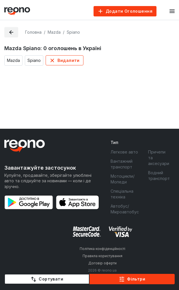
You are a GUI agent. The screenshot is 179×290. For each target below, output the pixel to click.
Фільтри (136, 278)
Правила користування (102, 256)
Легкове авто (124, 151)
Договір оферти (102, 263)
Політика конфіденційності (102, 249)
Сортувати (51, 278)
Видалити (68, 60)
